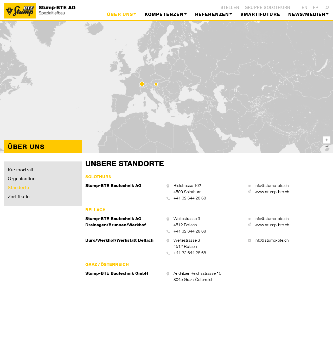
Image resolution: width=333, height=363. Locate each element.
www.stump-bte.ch (272, 191)
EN (305, 7)
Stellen (230, 7)
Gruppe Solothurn (267, 7)
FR (315, 7)
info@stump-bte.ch (272, 185)
